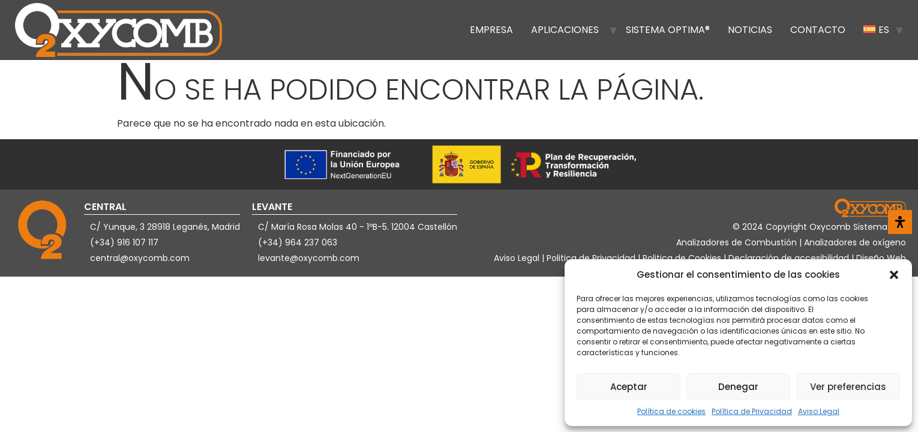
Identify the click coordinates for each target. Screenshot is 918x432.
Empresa (491, 30)
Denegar (738, 386)
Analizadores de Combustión (737, 242)
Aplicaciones (565, 30)
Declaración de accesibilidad (789, 258)
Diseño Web (881, 258)
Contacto (817, 30)
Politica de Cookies (682, 258)
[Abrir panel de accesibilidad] (900, 222)
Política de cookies (671, 411)
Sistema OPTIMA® (668, 30)
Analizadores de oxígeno (855, 242)
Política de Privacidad (752, 411)
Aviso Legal (818, 411)
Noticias (750, 30)
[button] (894, 275)
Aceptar (628, 386)
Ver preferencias (848, 386)
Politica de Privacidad (592, 258)
